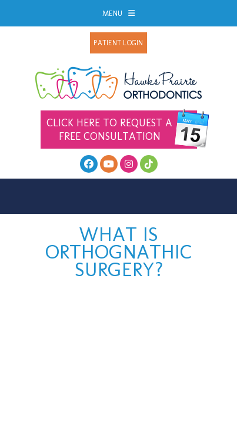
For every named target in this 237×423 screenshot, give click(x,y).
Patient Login (118, 43)
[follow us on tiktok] (149, 164)
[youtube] (109, 164)
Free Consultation (121, 129)
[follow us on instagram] (129, 164)
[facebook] (89, 164)
